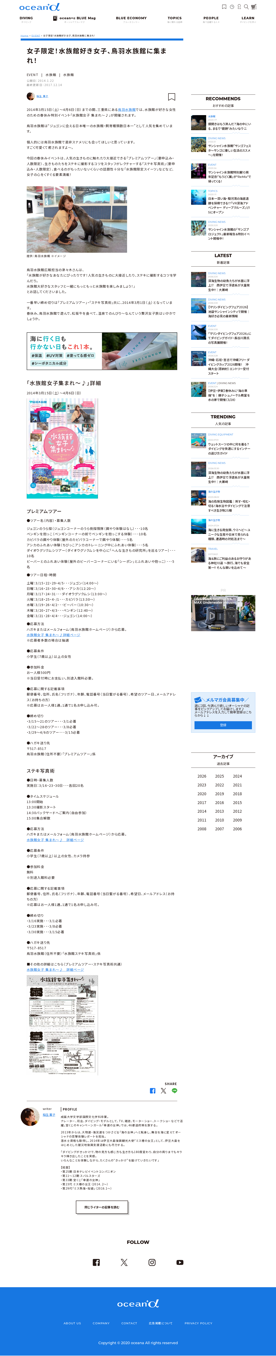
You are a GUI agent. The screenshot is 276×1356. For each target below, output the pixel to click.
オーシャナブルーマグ (74, 22)
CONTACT (129, 1324)
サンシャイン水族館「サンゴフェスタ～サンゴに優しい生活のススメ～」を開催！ (229, 150)
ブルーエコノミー (131, 22)
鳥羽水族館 (127, 109)
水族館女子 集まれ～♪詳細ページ (53, 634)
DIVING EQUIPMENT (220, 434)
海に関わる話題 (174, 22)
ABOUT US (72, 1324)
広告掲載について (161, 1324)
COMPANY (101, 1324)
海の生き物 (214, 491)
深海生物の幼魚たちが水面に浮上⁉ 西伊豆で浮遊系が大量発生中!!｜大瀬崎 (229, 285)
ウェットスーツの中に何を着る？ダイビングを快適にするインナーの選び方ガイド (229, 448)
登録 (223, 725)
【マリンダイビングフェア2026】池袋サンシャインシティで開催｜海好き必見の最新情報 (229, 311)
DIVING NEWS (216, 138)
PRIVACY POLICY (199, 1324)
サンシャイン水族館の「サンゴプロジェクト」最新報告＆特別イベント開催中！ (229, 234)
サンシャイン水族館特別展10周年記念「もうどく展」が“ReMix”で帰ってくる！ (229, 176)
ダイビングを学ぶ (248, 22)
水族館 (51, 74)
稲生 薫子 (42, 96)
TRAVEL (213, 548)
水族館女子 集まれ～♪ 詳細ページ (55, 839)
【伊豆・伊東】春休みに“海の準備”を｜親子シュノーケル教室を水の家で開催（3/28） (229, 395)
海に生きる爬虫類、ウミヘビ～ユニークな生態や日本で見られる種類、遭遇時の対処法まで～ (229, 534)
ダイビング (26, 22)
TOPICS (212, 191)
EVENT (33, 74)
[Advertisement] (223, 64)
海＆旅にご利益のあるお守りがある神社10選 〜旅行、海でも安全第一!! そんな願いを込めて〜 (229, 563)
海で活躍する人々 (211, 22)
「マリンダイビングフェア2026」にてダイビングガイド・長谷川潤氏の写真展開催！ (229, 338)
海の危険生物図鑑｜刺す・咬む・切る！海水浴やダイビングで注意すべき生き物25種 (229, 506)
